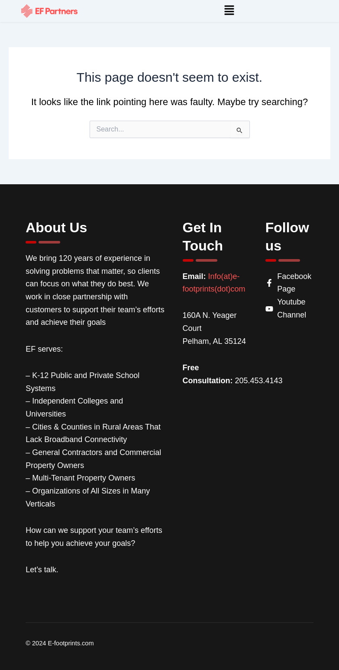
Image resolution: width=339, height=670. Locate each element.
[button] (229, 10)
